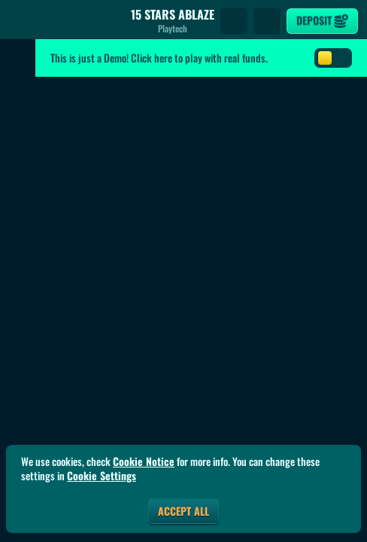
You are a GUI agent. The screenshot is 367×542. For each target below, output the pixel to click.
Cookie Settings (101, 476)
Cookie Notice (143, 461)
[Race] (267, 21)
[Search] (233, 21)
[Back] (22, 21)
